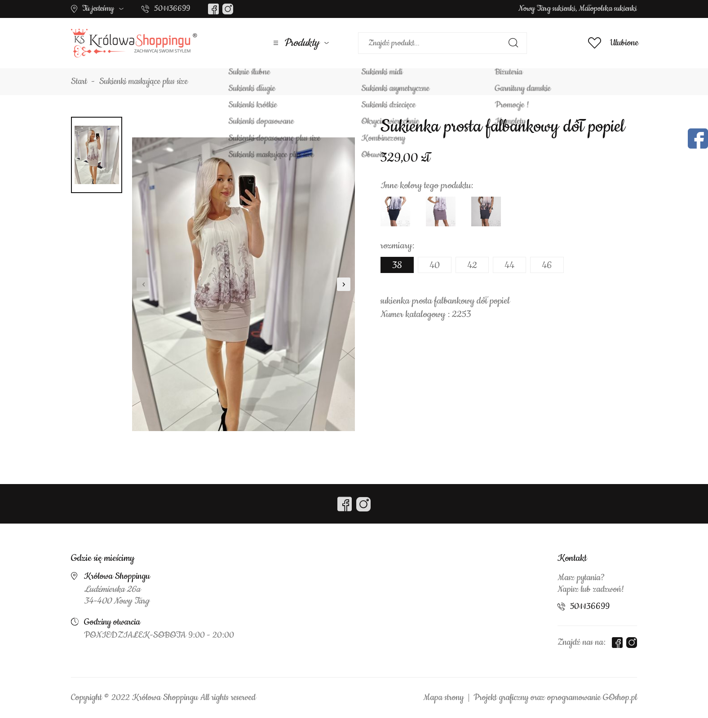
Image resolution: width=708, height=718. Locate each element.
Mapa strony (443, 698)
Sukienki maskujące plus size (143, 81)
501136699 (172, 8)
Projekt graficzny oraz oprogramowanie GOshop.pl (555, 698)
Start (79, 81)
